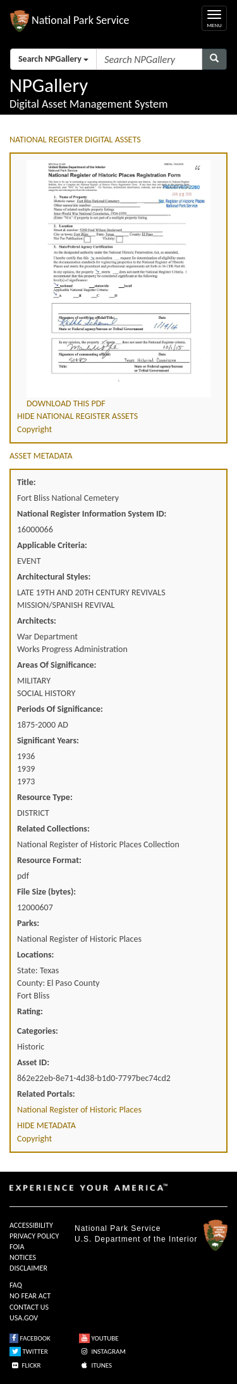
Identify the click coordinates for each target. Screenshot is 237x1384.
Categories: (37, 1031)
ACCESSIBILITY (31, 1225)
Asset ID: (33, 1062)
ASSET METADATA (41, 455)
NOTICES (22, 1257)
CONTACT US (29, 1307)
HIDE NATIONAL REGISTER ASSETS (77, 416)
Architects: (36, 620)
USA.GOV (23, 1317)
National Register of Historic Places (79, 1109)
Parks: (28, 923)
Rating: (30, 1011)
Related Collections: (53, 828)
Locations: (35, 954)
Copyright (34, 429)
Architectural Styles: (53, 576)
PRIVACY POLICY (34, 1236)
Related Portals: (46, 1094)
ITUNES (95, 1365)
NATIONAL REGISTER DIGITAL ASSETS (75, 139)
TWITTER (28, 1351)
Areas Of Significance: (56, 665)
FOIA (16, 1246)
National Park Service (118, 1228)
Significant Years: (48, 740)
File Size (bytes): (46, 891)
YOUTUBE (99, 1338)
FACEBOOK (30, 1338)
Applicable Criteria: (52, 545)
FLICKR (25, 1365)
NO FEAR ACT (30, 1295)
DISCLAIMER (28, 1268)
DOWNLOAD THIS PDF (66, 403)
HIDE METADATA (46, 1125)
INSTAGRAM (102, 1351)
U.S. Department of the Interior (136, 1239)
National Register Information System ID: (91, 513)
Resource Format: (49, 860)
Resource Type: (45, 797)
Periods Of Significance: (60, 709)
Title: (26, 482)
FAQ (15, 1285)
